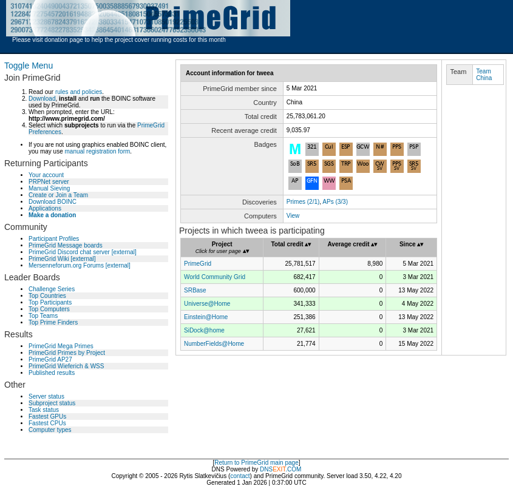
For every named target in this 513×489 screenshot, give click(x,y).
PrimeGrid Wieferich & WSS (66, 366)
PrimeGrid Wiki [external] (62, 258)
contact (240, 476)
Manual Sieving (49, 188)
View (293, 215)
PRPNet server (49, 181)
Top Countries (47, 295)
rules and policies (78, 92)
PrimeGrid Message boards (66, 245)
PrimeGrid (197, 263)
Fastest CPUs (47, 423)
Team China (484, 74)
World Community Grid (214, 277)
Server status (46, 396)
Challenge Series (52, 289)
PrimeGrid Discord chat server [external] (83, 252)
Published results (52, 372)
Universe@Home (207, 303)
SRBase (195, 290)
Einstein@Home (206, 317)
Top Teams (43, 315)
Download (42, 98)
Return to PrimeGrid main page (256, 462)
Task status (44, 409)
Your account (46, 175)
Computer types (50, 430)
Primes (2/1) (303, 201)
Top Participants (50, 302)
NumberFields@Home (214, 343)
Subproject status (52, 403)
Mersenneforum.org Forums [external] (80, 265)
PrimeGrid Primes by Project (67, 352)
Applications (45, 208)
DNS (266, 469)
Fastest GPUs (47, 416)
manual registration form (97, 151)
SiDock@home (204, 330)
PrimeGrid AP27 (50, 359)
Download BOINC (52, 201)
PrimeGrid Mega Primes (61, 346)
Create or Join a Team (58, 195)
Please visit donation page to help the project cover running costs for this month (119, 39)
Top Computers (49, 309)
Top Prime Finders (53, 322)
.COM (287, 469)
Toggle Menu (28, 65)
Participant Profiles (54, 238)
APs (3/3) (335, 201)
